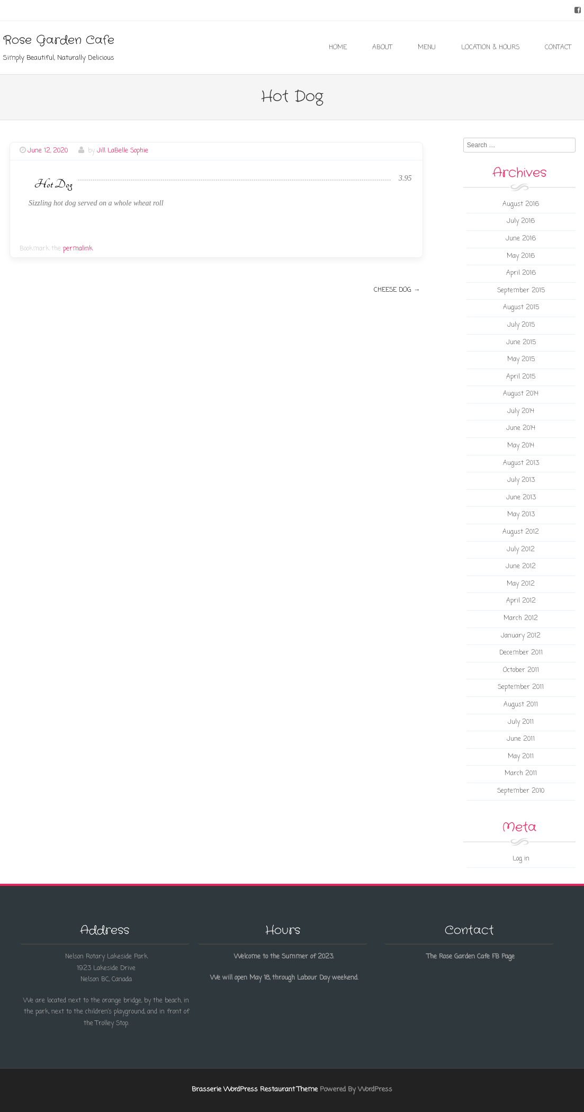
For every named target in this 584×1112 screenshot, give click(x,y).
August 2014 (520, 394)
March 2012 (521, 618)
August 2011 (521, 705)
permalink (78, 249)
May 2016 (521, 256)
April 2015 (520, 377)
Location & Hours (490, 47)
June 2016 (521, 239)
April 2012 (521, 601)
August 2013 (521, 463)
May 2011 (521, 756)
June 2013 (521, 498)
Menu (427, 47)
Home (338, 47)
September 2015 (521, 290)
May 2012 (521, 584)
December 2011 (521, 653)
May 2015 (521, 359)
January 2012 (521, 636)
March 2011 (521, 773)
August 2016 (520, 204)
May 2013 (521, 514)
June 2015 (521, 342)
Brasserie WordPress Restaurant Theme (255, 1089)
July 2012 (521, 549)
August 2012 (520, 532)
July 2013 (521, 480)
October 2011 (521, 670)
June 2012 (521, 566)
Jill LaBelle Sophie (122, 151)
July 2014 (520, 411)
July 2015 (521, 325)
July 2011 (521, 722)
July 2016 (521, 221)
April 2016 (521, 273)
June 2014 (520, 428)
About (382, 47)
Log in (521, 859)
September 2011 (521, 687)
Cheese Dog (397, 290)
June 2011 (521, 739)
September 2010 (520, 791)
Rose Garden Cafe (58, 40)
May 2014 (520, 446)
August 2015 (521, 307)
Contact (558, 47)
